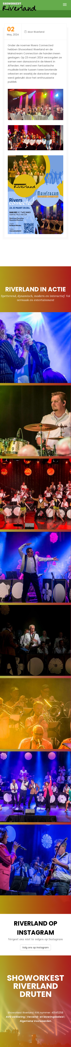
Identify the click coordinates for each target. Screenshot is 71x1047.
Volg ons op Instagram (35, 947)
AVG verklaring (15, 1016)
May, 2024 (13, 31)
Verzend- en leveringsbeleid (45, 1016)
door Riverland (36, 32)
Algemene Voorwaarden (35, 1021)
